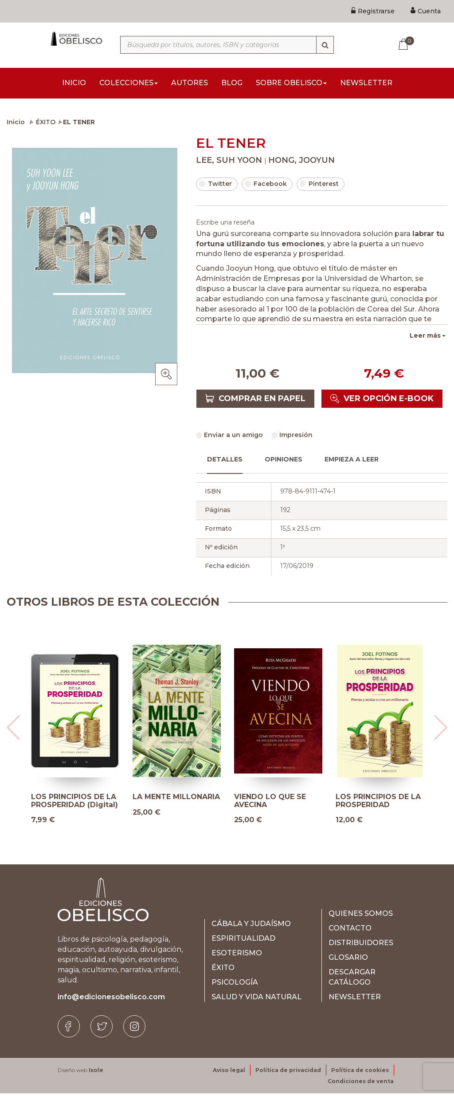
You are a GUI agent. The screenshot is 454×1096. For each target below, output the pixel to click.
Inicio (16, 125)
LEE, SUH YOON (230, 163)
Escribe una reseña (225, 225)
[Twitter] (101, 1029)
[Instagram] (134, 1029)
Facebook (266, 186)
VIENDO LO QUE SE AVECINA (270, 803)
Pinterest (319, 186)
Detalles (225, 462)
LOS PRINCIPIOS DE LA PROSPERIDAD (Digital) (74, 803)
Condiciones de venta (361, 1083)
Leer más (425, 338)
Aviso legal (229, 1072)
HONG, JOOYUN (301, 163)
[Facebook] (69, 1029)
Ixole (96, 1072)
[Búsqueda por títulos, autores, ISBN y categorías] (227, 45)
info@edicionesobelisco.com (111, 999)
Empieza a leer (352, 462)
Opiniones (283, 462)
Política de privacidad (288, 1072)
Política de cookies (360, 1072)
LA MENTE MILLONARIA (176, 800)
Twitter (215, 186)
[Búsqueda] (325, 45)
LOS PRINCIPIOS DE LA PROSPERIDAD (378, 803)
